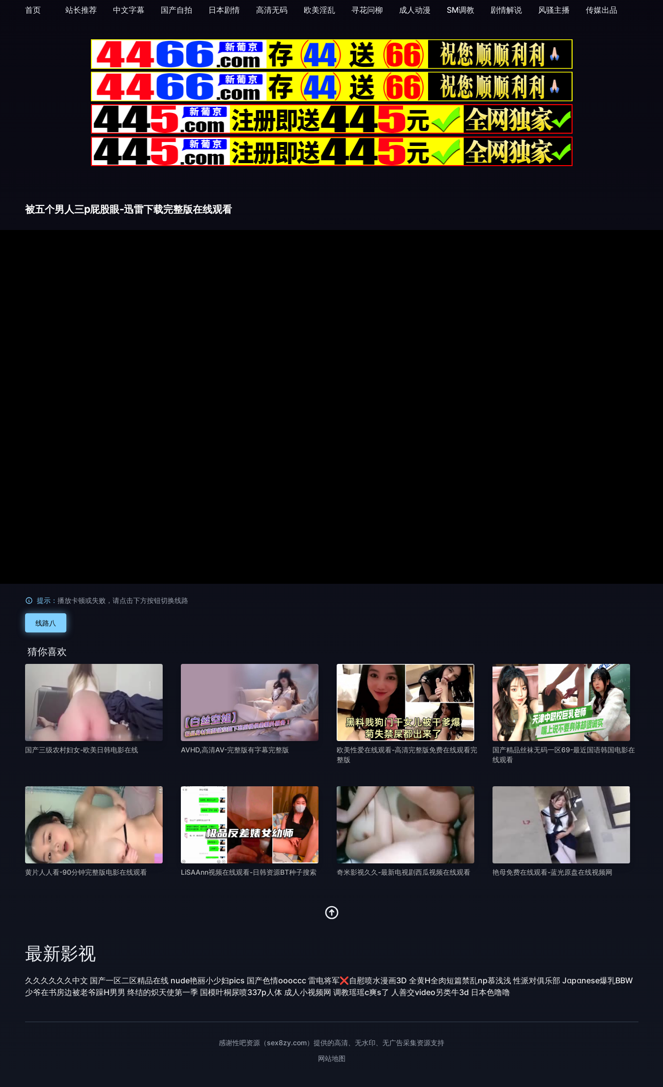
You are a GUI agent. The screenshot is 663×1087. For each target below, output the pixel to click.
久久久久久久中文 (56, 980)
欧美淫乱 (319, 10)
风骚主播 (554, 10)
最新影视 (60, 953)
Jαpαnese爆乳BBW (597, 980)
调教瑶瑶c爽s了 (361, 992)
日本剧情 (224, 10)
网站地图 (332, 1058)
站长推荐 (81, 10)
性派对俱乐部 (536, 980)
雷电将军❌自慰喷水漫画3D (357, 980)
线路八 (45, 623)
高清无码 (272, 10)
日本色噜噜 (490, 992)
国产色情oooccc (276, 980)
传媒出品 (601, 10)
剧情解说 (506, 10)
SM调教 (460, 10)
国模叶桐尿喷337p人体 (241, 992)
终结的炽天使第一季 (162, 992)
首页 (33, 10)
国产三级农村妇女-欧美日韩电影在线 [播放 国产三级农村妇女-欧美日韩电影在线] (81, 749)
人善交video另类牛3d (430, 992)
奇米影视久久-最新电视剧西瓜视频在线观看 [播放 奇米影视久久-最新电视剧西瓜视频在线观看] (403, 872)
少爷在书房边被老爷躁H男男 (75, 992)
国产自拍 (176, 10)
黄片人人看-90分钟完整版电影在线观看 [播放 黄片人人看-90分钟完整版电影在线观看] (86, 872)
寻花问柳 (367, 10)
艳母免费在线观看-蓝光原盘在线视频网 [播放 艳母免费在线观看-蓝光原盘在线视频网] (552, 872)
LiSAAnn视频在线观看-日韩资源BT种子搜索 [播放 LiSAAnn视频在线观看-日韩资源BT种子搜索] (249, 872)
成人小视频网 (307, 992)
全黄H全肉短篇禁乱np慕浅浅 (460, 980)
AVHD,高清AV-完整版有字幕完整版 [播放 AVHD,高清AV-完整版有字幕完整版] (235, 749)
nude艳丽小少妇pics (208, 980)
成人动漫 (415, 10)
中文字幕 (128, 10)
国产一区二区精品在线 (129, 980)
